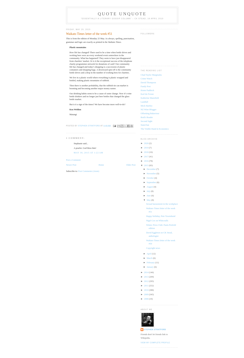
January (150, 267)
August (150, 186)
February (151, 262)
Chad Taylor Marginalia (151, 75)
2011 (146, 285)
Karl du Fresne (147, 94)
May (149, 200)
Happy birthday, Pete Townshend (160, 216)
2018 (146, 152)
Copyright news (153, 248)
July (149, 191)
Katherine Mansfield (150, 98)
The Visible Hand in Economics (155, 129)
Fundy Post (146, 86)
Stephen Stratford (155, 329)
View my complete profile (155, 343)
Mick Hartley (146, 105)
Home (101, 165)
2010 (146, 290)
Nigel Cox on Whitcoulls (157, 220)
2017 (146, 156)
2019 (146, 147)
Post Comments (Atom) (88, 171)
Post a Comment (73, 160)
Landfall (144, 102)
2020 (146, 143)
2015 (146, 165)
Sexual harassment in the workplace (162, 204)
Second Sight (146, 121)
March (150, 258)
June (149, 195)
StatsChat (145, 125)
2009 (146, 294)
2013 (146, 276)
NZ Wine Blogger (148, 109)
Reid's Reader (147, 117)
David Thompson (148, 82)
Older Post (131, 165)
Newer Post (71, 165)
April (149, 253)
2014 (146, 272)
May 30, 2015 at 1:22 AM (88, 152)
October (150, 178)
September (152, 182)
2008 (146, 299)
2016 (146, 161)
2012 (146, 281)
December (151, 169)
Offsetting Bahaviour (150, 113)
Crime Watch (146, 78)
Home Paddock (147, 90)
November (152, 173)
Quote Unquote (122, 13)
